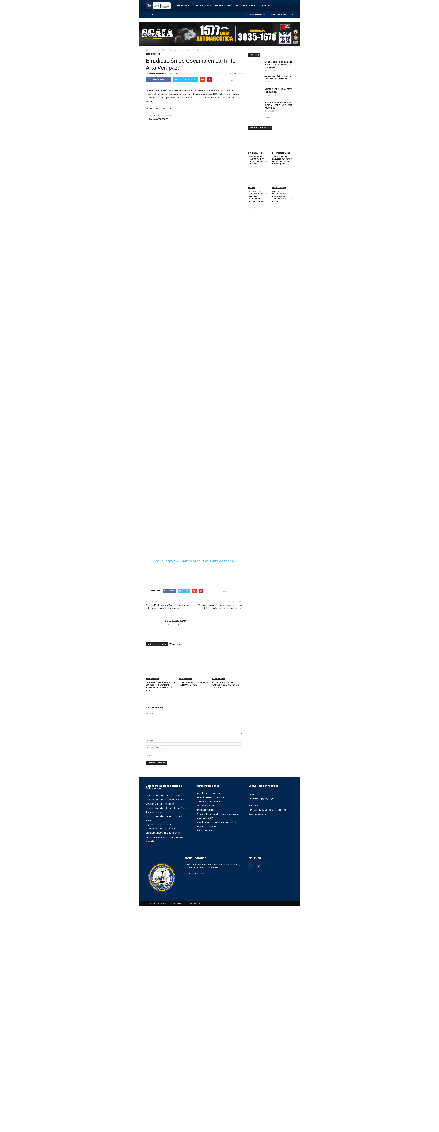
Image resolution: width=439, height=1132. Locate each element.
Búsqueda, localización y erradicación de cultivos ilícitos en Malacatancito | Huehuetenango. (220, 842)
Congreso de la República (208, 1027)
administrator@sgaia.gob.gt (260, 1024)
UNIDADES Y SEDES (245, 5)
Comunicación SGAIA (157, 73)
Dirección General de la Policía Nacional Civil (165, 1021)
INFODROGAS (203, 5)
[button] (289, 5)
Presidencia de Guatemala (208, 1019)
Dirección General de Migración (160, 1029)
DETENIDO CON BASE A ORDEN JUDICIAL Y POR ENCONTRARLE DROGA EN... (278, 105)
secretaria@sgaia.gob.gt (207, 1099)
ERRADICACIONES (153, 54)
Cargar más (270, 117)
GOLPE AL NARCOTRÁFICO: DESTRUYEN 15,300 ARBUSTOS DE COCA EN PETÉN (282, 183)
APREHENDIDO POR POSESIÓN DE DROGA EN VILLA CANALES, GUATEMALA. (278, 65)
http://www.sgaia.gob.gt (173, 860)
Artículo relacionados (157, 879)
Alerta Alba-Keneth (205, 1056)
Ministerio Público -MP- (207, 1035)
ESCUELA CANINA (223, 5)
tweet (233, 80)
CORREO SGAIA (266, 5)
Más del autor (175, 879)
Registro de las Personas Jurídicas (161, 1050)
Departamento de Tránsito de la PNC (162, 1054)
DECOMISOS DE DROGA (281, 147)
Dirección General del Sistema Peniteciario (165, 1025)
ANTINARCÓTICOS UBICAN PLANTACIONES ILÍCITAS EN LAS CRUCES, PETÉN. (225, 911)
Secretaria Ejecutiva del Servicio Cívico (163, 1058)
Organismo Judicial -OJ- (207, 1031)
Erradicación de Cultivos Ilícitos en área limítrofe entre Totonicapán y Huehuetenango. (168, 842)
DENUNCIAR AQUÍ (184, 5)
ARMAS (251, 175)
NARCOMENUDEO (255, 147)
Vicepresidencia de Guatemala (210, 1023)
